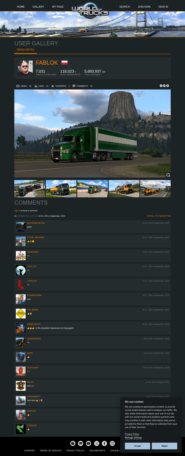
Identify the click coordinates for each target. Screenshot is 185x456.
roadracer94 (34, 295)
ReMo (30, 353)
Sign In (163, 6)
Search (124, 6)
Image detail (25, 49)
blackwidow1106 (36, 223)
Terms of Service (51, 450)
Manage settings (133, 437)
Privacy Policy (75, 450)
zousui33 (32, 425)
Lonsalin (32, 281)
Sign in (17, 211)
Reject (165, 446)
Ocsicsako (32, 368)
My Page (58, 6)
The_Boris (32, 310)
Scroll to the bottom (159, 216)
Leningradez (34, 339)
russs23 (31, 411)
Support (29, 450)
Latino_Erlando (35, 237)
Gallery (38, 6)
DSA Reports (97, 450)
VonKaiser (32, 252)
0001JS (30, 382)
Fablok (47, 62)
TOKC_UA (31, 266)
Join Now (144, 6)
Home (21, 6)
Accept (137, 446)
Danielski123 (33, 324)
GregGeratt (33, 396)
